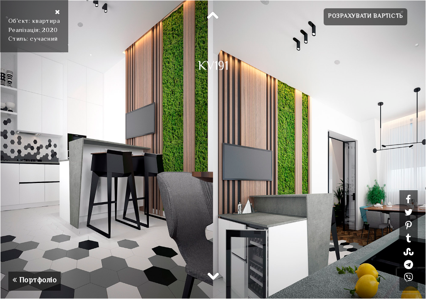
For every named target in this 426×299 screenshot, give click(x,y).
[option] (213, 149)
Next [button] (213, 275)
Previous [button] (213, 15)
